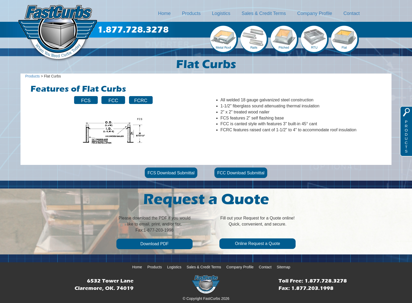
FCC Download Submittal (241, 173)
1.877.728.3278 (326, 281)
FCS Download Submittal (171, 173)
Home (164, 13)
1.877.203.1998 (312, 288)
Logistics (221, 13)
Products (191, 13)
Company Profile (314, 13)
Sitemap (283, 267)
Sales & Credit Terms (263, 13)
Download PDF (154, 244)
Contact (351, 13)
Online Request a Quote (257, 243)
